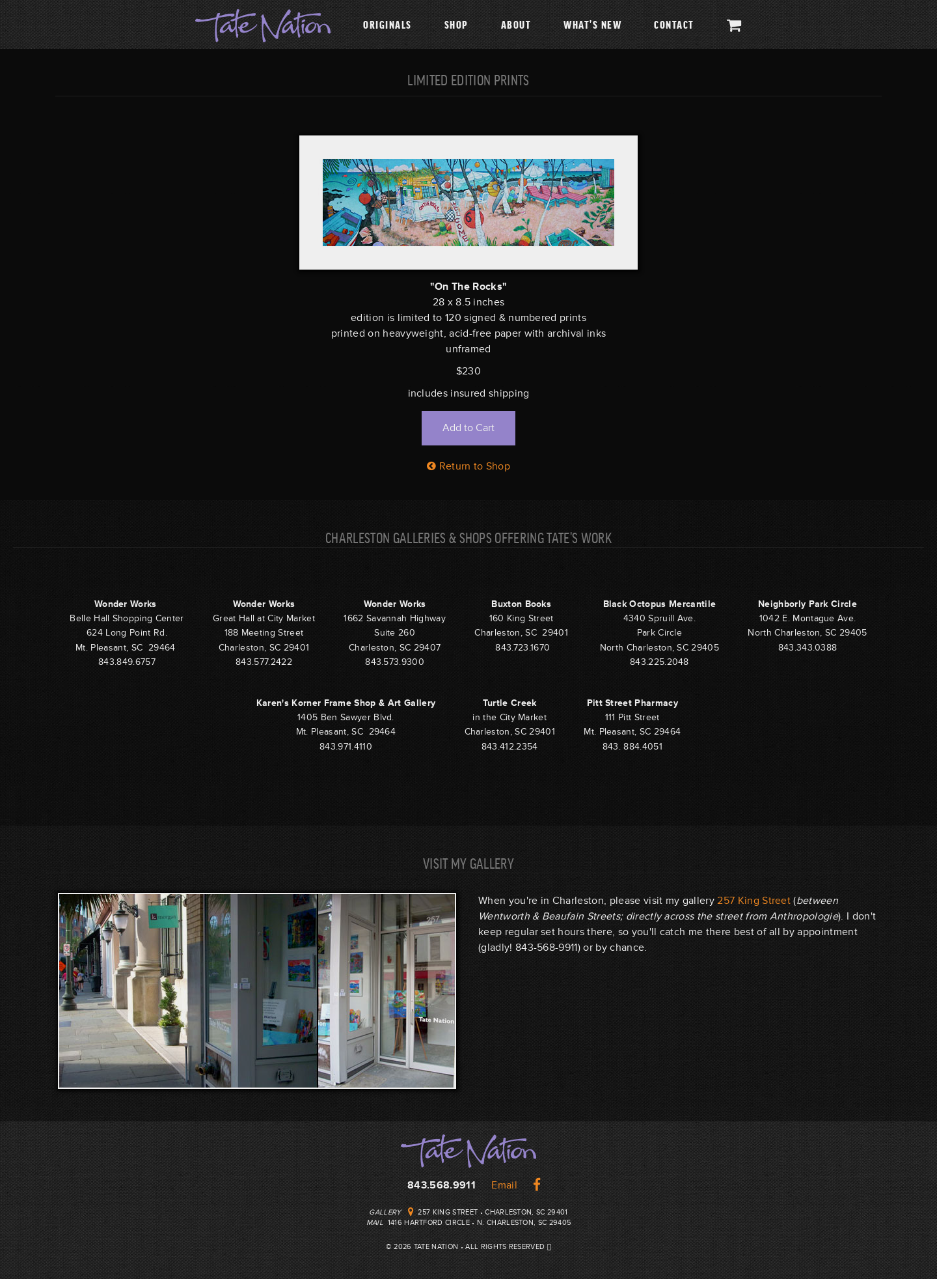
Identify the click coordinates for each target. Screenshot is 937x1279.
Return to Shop (468, 466)
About (516, 24)
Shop (456, 24)
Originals (387, 24)
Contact (674, 24)
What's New (592, 24)
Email (504, 1185)
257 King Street (754, 900)
